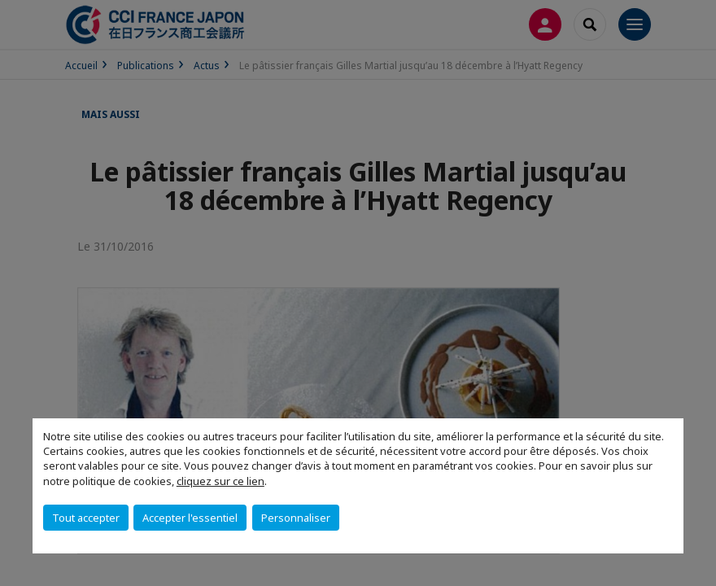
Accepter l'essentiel (190, 517)
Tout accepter (86, 517)
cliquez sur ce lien (220, 481)
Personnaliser (295, 517)
